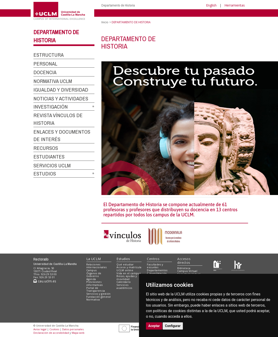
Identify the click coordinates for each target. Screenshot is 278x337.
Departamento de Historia (118, 5)
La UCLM (93, 259)
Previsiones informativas (94, 283)
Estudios (123, 259)
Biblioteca (183, 268)
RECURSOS (45, 148)
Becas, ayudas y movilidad (126, 277)
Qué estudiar (125, 264)
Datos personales (73, 329)
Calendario (123, 282)
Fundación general (98, 296)
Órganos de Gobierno (93, 274)
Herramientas (234, 5)
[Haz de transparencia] (217, 265)
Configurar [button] (173, 326)
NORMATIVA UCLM (52, 81)
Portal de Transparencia (95, 289)
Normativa (93, 299)
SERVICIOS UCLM (52, 165)
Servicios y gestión (98, 293)
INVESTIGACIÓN (50, 106)
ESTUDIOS (44, 173)
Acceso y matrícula (128, 267)
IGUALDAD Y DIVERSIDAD (60, 89)
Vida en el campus (128, 273)
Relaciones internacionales (96, 266)
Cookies (54, 329)
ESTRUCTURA (48, 54)
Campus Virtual (187, 271)
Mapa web (78, 332)
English (211, 5)
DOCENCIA (44, 72)
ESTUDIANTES (49, 156)
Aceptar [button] (154, 326)
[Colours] (238, 265)
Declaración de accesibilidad (51, 332)
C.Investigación (157, 273)
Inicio (104, 22)
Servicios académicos (124, 286)
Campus (91, 270)
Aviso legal (39, 329)
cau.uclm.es (44, 281)
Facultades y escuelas (155, 266)
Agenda (91, 279)
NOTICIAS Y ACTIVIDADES (60, 98)
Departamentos (157, 270)
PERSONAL (45, 63)
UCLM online (124, 270)
